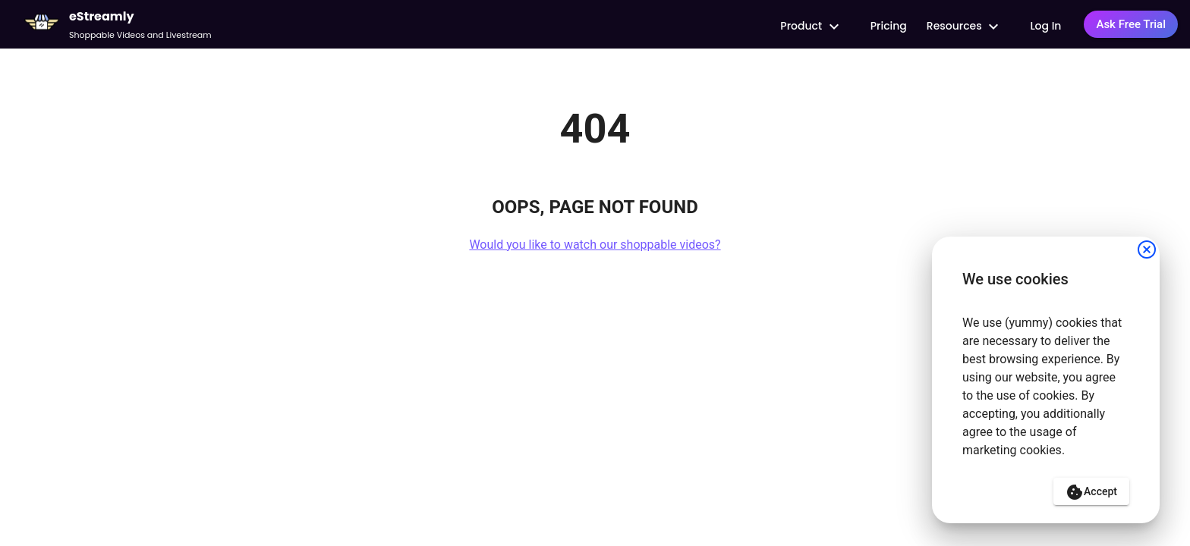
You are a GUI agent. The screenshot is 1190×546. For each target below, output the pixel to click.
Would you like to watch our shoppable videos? (594, 244)
